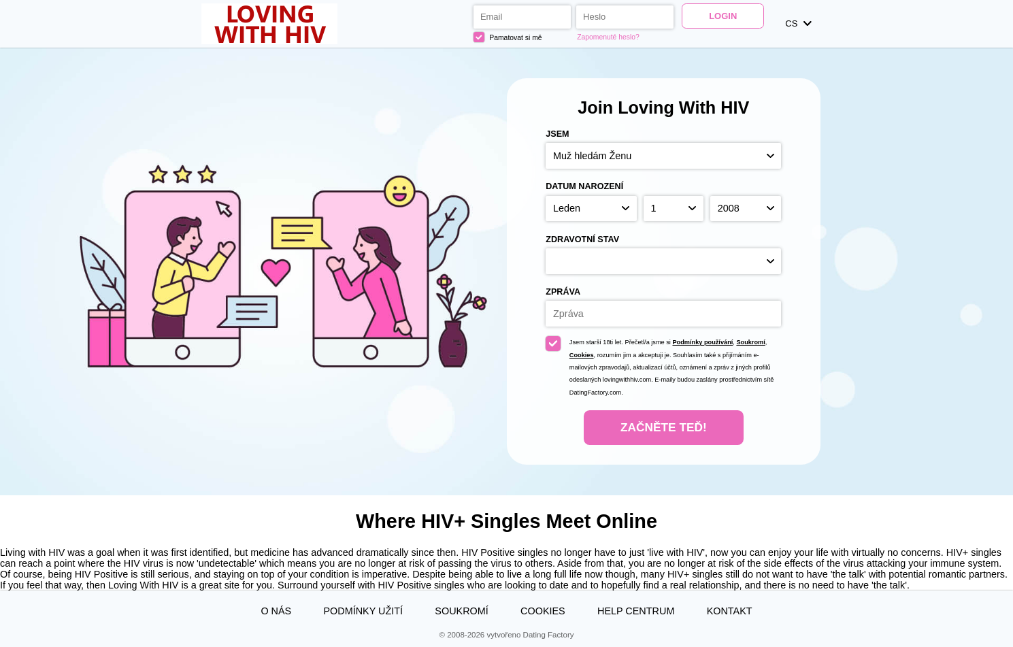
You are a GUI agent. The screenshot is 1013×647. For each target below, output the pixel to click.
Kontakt (729, 610)
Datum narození (584, 186)
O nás (276, 610)
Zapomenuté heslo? (608, 37)
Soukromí (750, 342)
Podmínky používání (702, 342)
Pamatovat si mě (508, 37)
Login (723, 16)
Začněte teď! (663, 427)
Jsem (557, 134)
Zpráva (563, 292)
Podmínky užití (363, 610)
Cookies (581, 355)
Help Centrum (635, 610)
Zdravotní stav (582, 239)
